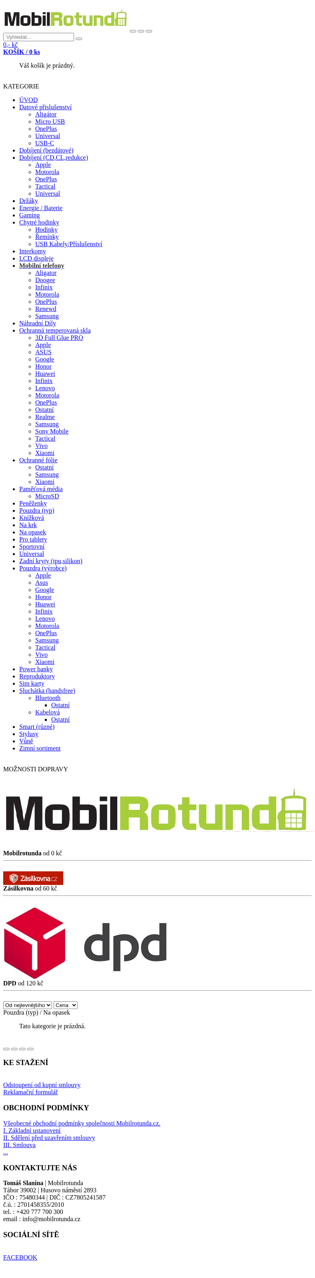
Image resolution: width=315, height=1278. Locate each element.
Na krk (28, 525)
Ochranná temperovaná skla (55, 330)
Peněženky (33, 503)
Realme (45, 416)
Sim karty (31, 683)
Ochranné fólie (38, 460)
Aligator (45, 272)
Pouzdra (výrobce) (43, 568)
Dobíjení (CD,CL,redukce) (53, 157)
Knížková (31, 517)
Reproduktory (37, 676)
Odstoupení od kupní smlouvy (41, 1084)
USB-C (44, 143)
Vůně (26, 741)
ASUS (43, 352)
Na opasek (32, 532)
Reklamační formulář (30, 1092)
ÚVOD (28, 99)
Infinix (44, 287)
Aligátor (45, 114)
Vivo (41, 445)
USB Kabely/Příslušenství (68, 244)
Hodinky (46, 229)
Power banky (36, 669)
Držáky (28, 200)
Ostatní (44, 409)
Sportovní (31, 546)
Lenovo (45, 388)
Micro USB (50, 121)
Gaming (29, 215)
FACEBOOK (20, 1257)
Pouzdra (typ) (36, 510)
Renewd (45, 308)
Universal (47, 135)
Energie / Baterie (40, 208)
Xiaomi (44, 452)
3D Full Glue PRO (59, 337)
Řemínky (47, 236)
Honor (43, 366)
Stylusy (28, 733)
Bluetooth (47, 697)
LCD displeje (36, 258)
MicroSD (47, 496)
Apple (43, 164)
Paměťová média (41, 489)
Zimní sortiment (40, 748)
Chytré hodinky (39, 222)
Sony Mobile (51, 431)
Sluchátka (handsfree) (47, 690)
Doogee (45, 280)
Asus (41, 582)
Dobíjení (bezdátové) (46, 150)
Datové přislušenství (45, 107)
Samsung (47, 316)
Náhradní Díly (37, 323)
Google (44, 359)
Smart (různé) (36, 726)
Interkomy (32, 251)
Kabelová (47, 712)
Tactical (45, 186)
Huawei (45, 373)
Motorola (47, 172)
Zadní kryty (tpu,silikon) (50, 561)
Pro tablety (33, 539)
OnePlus (46, 128)
